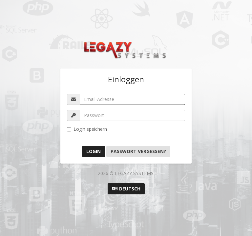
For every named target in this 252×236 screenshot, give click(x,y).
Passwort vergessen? (138, 151)
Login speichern (87, 129)
